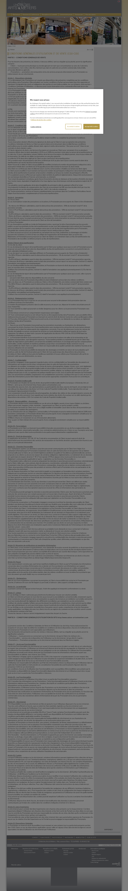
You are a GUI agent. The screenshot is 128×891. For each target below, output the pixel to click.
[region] (64, 111)
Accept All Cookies (91, 126)
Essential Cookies (73, 126)
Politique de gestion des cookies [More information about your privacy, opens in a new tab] (41, 120)
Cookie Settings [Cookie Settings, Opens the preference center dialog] (36, 127)
